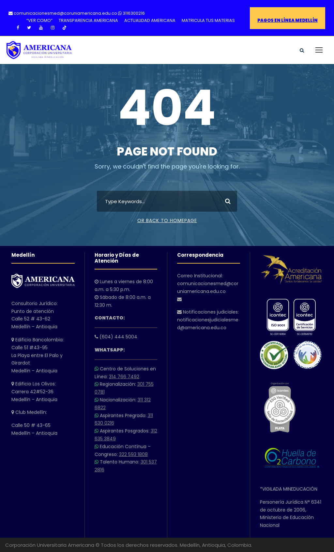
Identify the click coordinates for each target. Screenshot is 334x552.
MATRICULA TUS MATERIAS (208, 20)
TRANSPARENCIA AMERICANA (88, 20)
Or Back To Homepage (167, 220)
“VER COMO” (39, 20)
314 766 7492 (124, 376)
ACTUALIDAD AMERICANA (149, 20)
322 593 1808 (133, 454)
